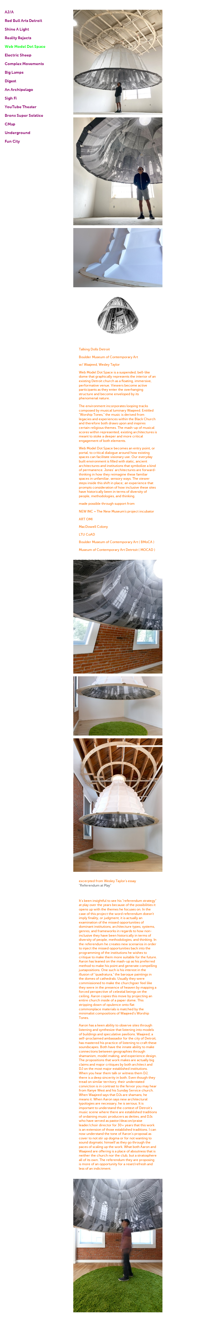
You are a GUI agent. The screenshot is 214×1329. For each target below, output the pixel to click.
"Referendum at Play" (95, 885)
